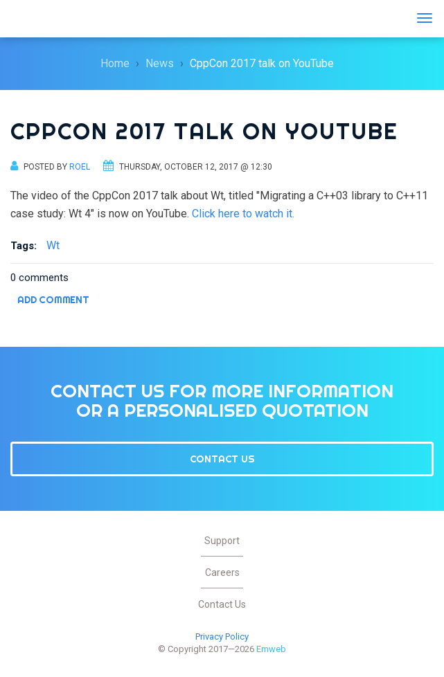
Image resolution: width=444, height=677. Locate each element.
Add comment (53, 300)
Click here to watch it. (243, 213)
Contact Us (222, 459)
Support (222, 540)
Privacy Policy (222, 636)
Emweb (52, 19)
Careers (222, 572)
